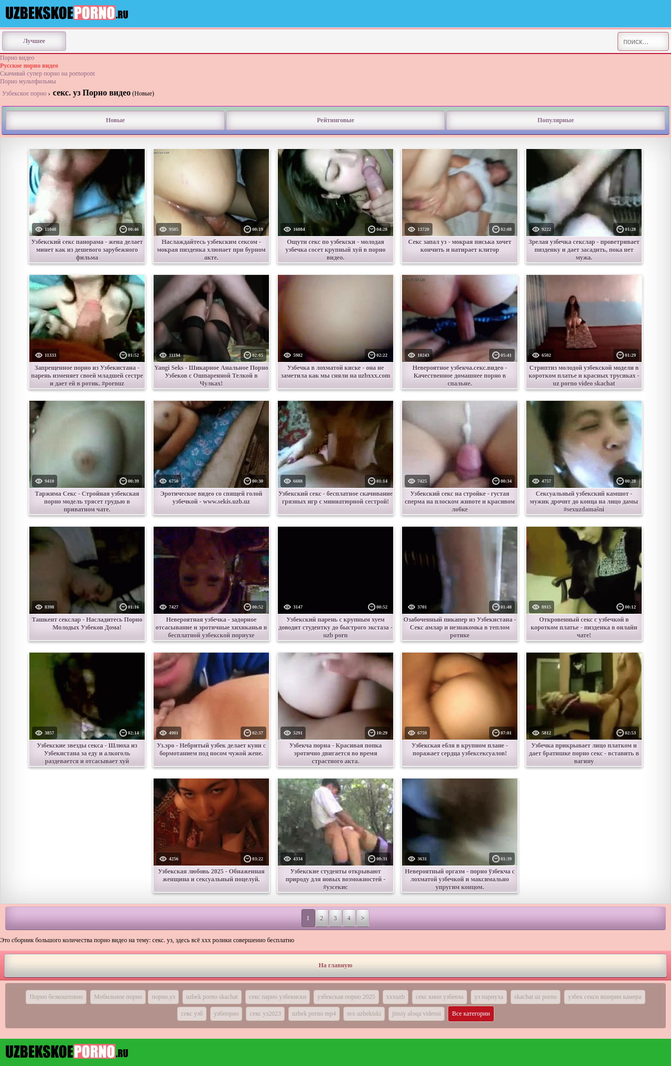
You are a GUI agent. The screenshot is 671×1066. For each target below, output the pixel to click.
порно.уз (163, 996)
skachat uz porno (535, 996)
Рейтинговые (335, 120)
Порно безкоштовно (56, 996)
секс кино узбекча (439, 996)
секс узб (192, 1013)
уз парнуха (488, 996)
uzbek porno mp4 (314, 1013)
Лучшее (34, 41)
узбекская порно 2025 (346, 996)
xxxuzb (395, 996)
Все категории (471, 1013)
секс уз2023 (265, 1013)
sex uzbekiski (364, 1013)
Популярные (555, 120)
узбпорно (226, 1013)
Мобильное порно (118, 996)
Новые (115, 120)
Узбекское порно (24, 93)
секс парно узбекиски (278, 996)
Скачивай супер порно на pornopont (47, 73)
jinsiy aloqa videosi (416, 1013)
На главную (335, 965)
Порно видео (17, 57)
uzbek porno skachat (212, 996)
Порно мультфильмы (28, 81)
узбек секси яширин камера (604, 996)
